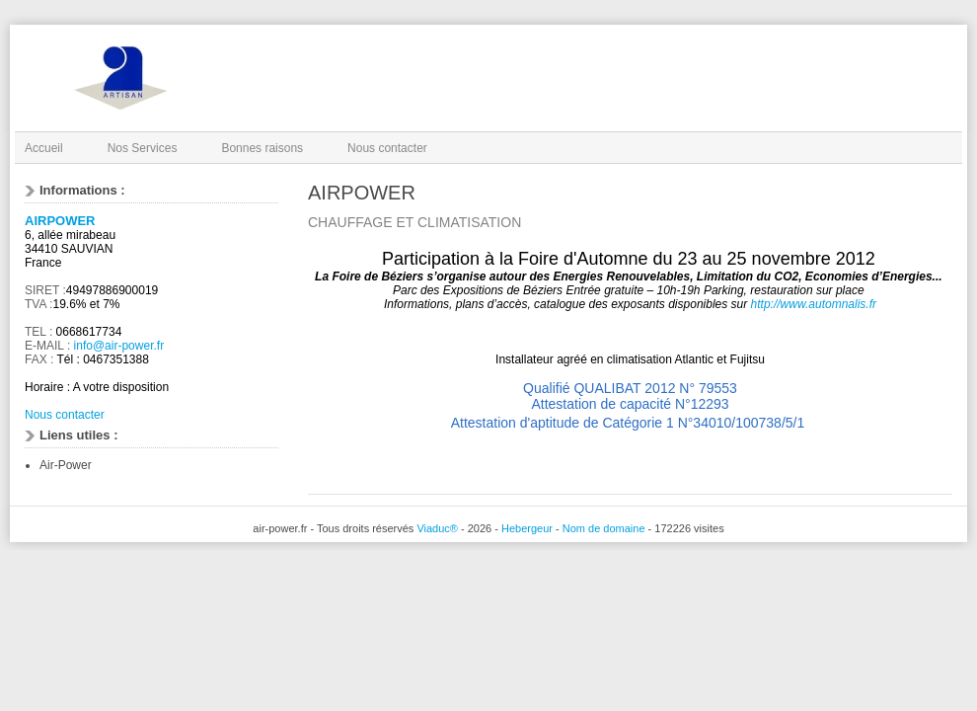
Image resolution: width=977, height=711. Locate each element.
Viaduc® (437, 528)
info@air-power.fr (119, 346)
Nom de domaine (604, 528)
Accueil (44, 148)
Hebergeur (527, 528)
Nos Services (143, 148)
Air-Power (65, 465)
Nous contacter (387, 148)
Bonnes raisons (262, 148)
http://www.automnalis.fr (813, 304)
